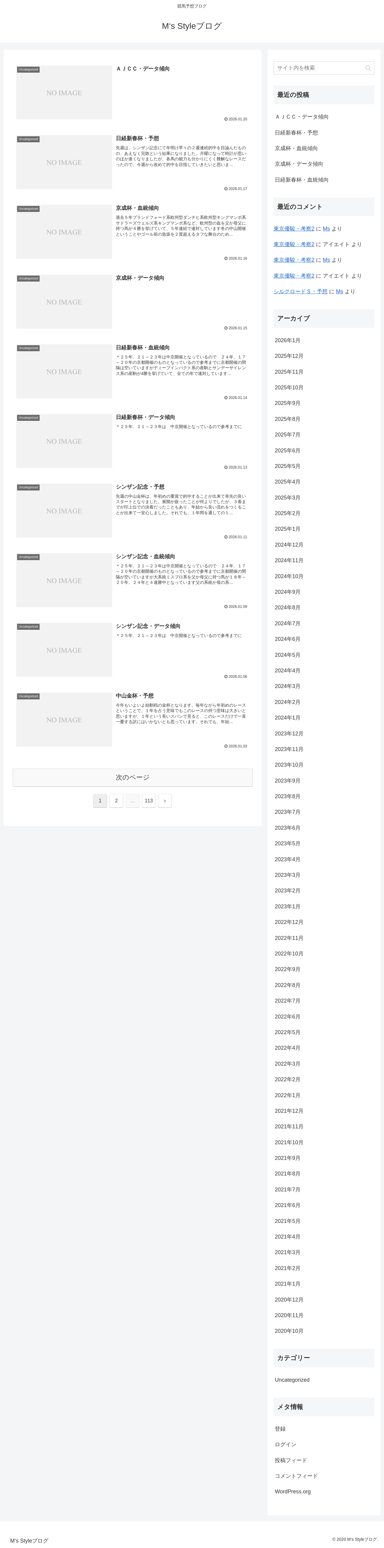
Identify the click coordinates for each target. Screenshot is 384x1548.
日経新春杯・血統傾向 (302, 180)
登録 (280, 1429)
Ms (326, 229)
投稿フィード (291, 1460)
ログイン (285, 1444)
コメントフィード (296, 1476)
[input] (324, 68)
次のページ (133, 777)
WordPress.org (293, 1492)
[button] (368, 68)
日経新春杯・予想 (296, 133)
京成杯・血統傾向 (296, 148)
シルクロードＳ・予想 (301, 291)
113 (149, 801)
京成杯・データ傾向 (299, 164)
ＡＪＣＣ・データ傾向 (302, 117)
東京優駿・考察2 (294, 229)
